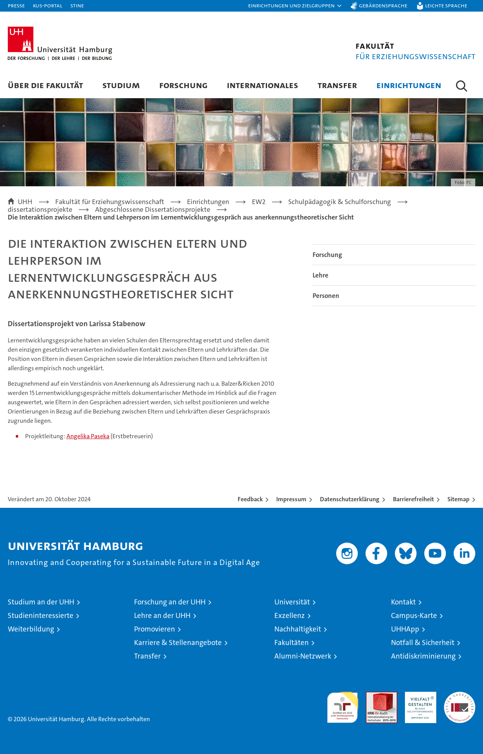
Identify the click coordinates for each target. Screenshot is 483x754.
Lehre (320, 275)
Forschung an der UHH (170, 602)
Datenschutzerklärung (349, 499)
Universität (292, 602)
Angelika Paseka (87, 436)
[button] (295, 6)
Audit (373, 696)
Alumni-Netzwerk (302, 656)
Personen (326, 295)
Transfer (337, 84)
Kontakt (403, 602)
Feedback (250, 499)
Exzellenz (289, 615)
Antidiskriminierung (423, 656)
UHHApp (405, 629)
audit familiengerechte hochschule (342, 704)
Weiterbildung (31, 629)
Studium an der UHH (41, 602)
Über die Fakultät (45, 84)
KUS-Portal (47, 5)
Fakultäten (291, 642)
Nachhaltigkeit (297, 629)
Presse (16, 5)
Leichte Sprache (446, 5)
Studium (121, 84)
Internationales (262, 84)
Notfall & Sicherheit (422, 642)
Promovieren (154, 629)
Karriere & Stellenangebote (178, 642)
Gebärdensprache (383, 5)
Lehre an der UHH (162, 615)
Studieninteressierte (40, 615)
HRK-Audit (418, 696)
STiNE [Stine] (77, 5)
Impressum (291, 499)
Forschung (183, 84)
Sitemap (458, 499)
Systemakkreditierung (459, 696)
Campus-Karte (414, 615)
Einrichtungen (408, 84)
